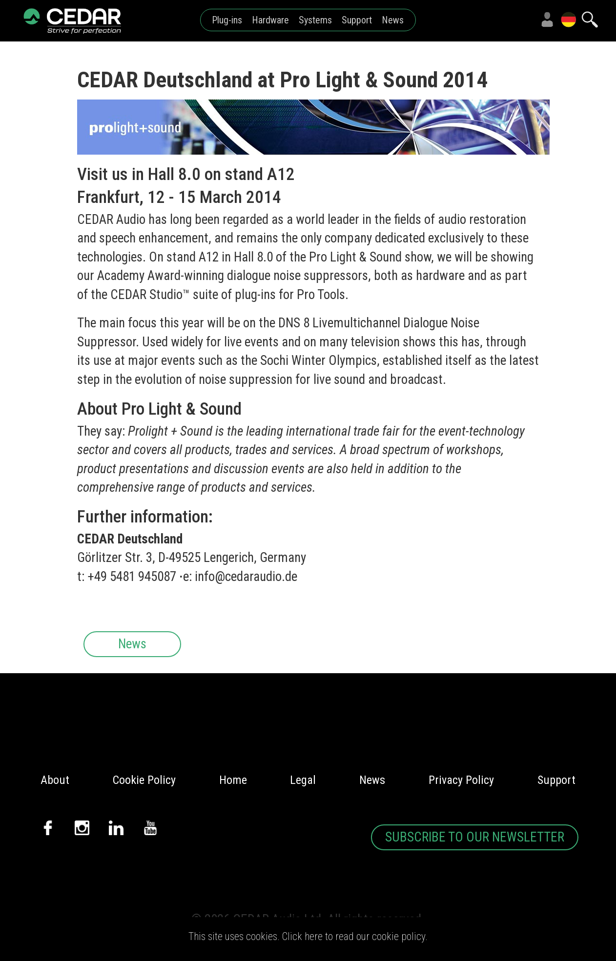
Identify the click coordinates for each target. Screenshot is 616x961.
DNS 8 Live (305, 323)
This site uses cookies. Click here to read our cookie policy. (308, 936)
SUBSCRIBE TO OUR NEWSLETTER (474, 837)
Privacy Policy (461, 780)
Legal (303, 780)
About (55, 780)
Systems (315, 20)
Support (357, 20)
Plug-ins (227, 20)
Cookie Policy (144, 780)
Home (233, 780)
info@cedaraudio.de (246, 576)
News (393, 20)
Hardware (270, 20)
